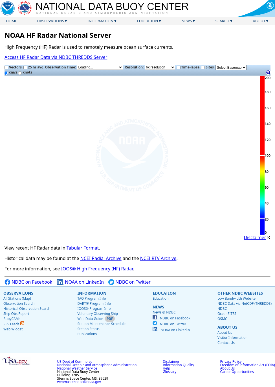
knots (25, 72)
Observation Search (18, 303)
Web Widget (13, 329)
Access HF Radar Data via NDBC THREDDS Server (56, 57)
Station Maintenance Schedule (102, 323)
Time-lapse (188, 67)
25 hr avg (33, 67)
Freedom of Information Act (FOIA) (247, 364)
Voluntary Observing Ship (98, 313)
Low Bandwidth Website (236, 298)
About (259, 20)
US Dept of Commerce (75, 361)
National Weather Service (77, 368)
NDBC (222, 308)
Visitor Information (232, 337)
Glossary (169, 371)
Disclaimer (255, 237)
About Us (227, 327)
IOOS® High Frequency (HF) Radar (97, 269)
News (186, 20)
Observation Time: (84, 67)
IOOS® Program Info (94, 308)
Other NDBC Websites (240, 293)
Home (11, 20)
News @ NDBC (164, 312)
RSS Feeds (13, 324)
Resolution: (150, 67)
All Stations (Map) (17, 298)
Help (166, 368)
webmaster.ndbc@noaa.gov (79, 381)
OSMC (222, 318)
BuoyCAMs (11, 318)
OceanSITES (226, 313)
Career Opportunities (237, 371)
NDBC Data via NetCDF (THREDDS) (244, 303)
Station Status (89, 328)
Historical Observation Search (26, 308)
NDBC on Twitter (129, 282)
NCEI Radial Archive (101, 258)
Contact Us (226, 342)
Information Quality (178, 364)
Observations (50, 20)
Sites (207, 67)
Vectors (13, 67)
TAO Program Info (92, 298)
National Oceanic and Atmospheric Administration (97, 364)
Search (222, 20)
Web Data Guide (90, 318)
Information (100, 20)
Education (147, 20)
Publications (87, 334)
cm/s (11, 72)
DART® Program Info (94, 303)
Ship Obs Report (16, 313)
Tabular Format (83, 248)
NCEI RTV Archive (158, 258)
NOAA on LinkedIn (80, 282)
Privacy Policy (231, 361)
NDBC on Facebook (28, 282)
